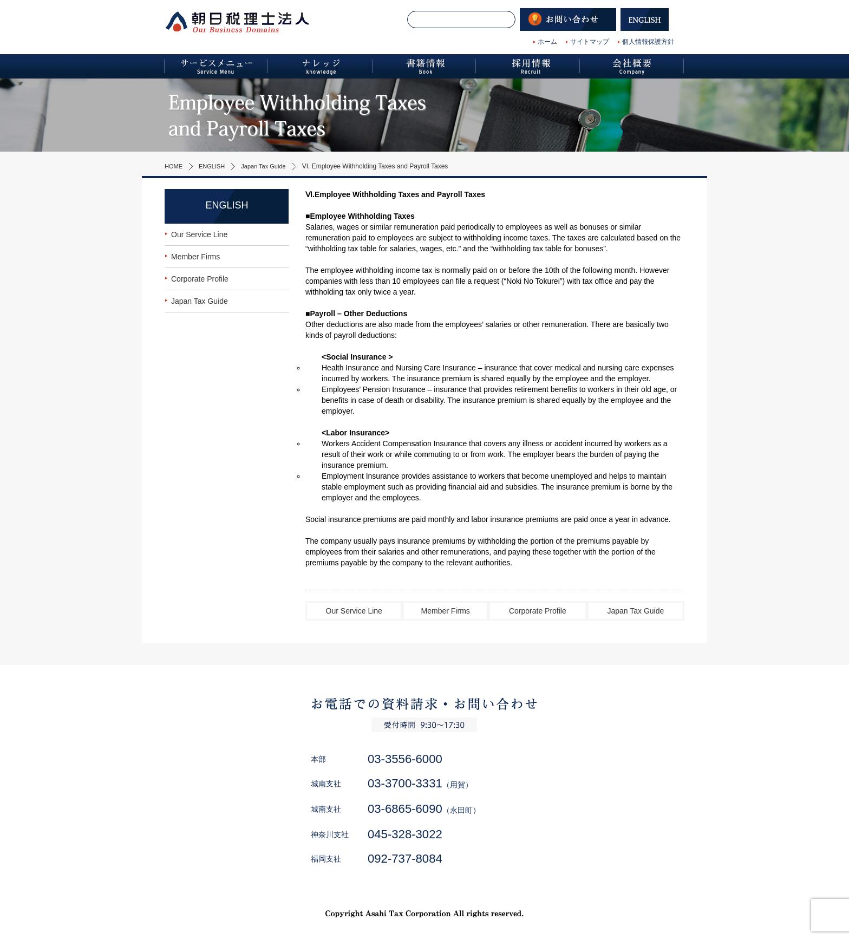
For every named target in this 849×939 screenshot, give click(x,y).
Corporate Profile (537, 611)
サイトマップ (589, 41)
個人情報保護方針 (648, 41)
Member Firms (445, 611)
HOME (174, 166)
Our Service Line (354, 611)
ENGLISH (214, 166)
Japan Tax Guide (269, 166)
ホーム (547, 41)
